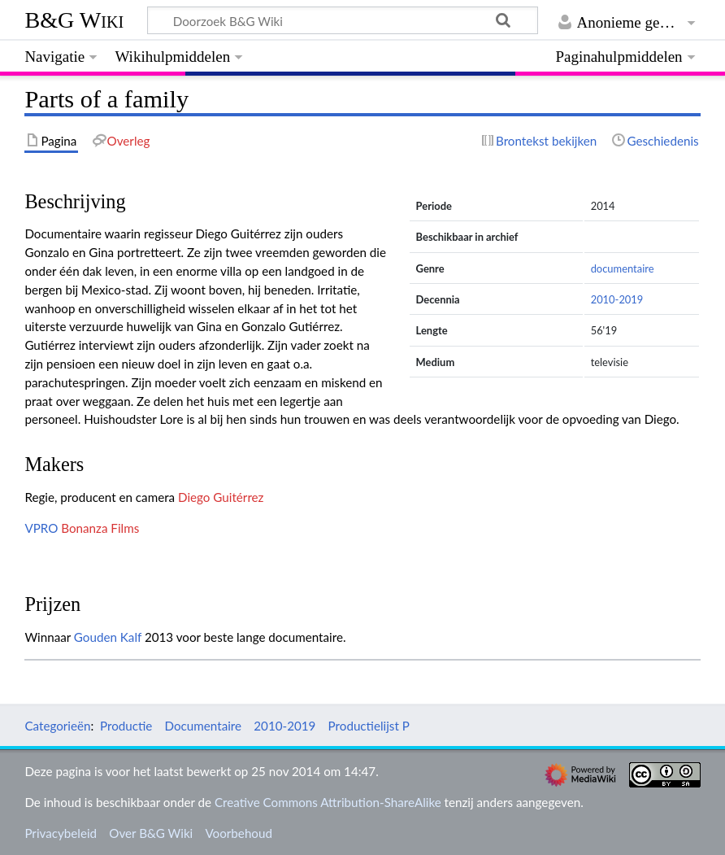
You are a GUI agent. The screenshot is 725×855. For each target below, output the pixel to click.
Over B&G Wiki (151, 833)
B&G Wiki (74, 20)
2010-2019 (617, 299)
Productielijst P (369, 725)
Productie (126, 725)
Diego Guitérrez (220, 497)
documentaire (622, 268)
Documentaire (203, 725)
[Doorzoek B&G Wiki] (342, 20)
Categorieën (57, 725)
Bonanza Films (100, 528)
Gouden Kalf (107, 637)
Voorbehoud (238, 833)
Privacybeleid (60, 833)
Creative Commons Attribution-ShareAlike (328, 802)
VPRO (41, 528)
